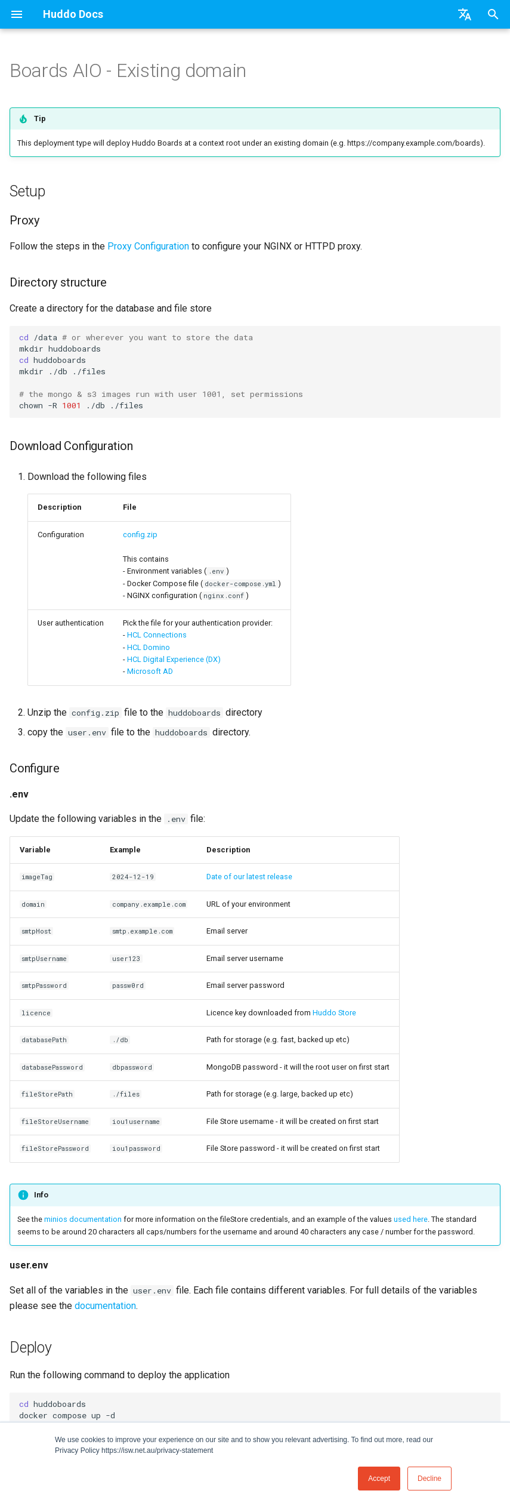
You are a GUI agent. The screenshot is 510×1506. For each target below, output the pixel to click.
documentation (105, 1305)
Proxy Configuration (148, 246)
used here (411, 1219)
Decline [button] (429, 1478)
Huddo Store (334, 1012)
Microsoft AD (150, 671)
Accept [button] (379, 1478)
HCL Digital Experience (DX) (174, 659)
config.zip (140, 534)
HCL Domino (148, 647)
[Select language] (465, 14)
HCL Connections (157, 634)
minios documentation (83, 1219)
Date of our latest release (249, 876)
